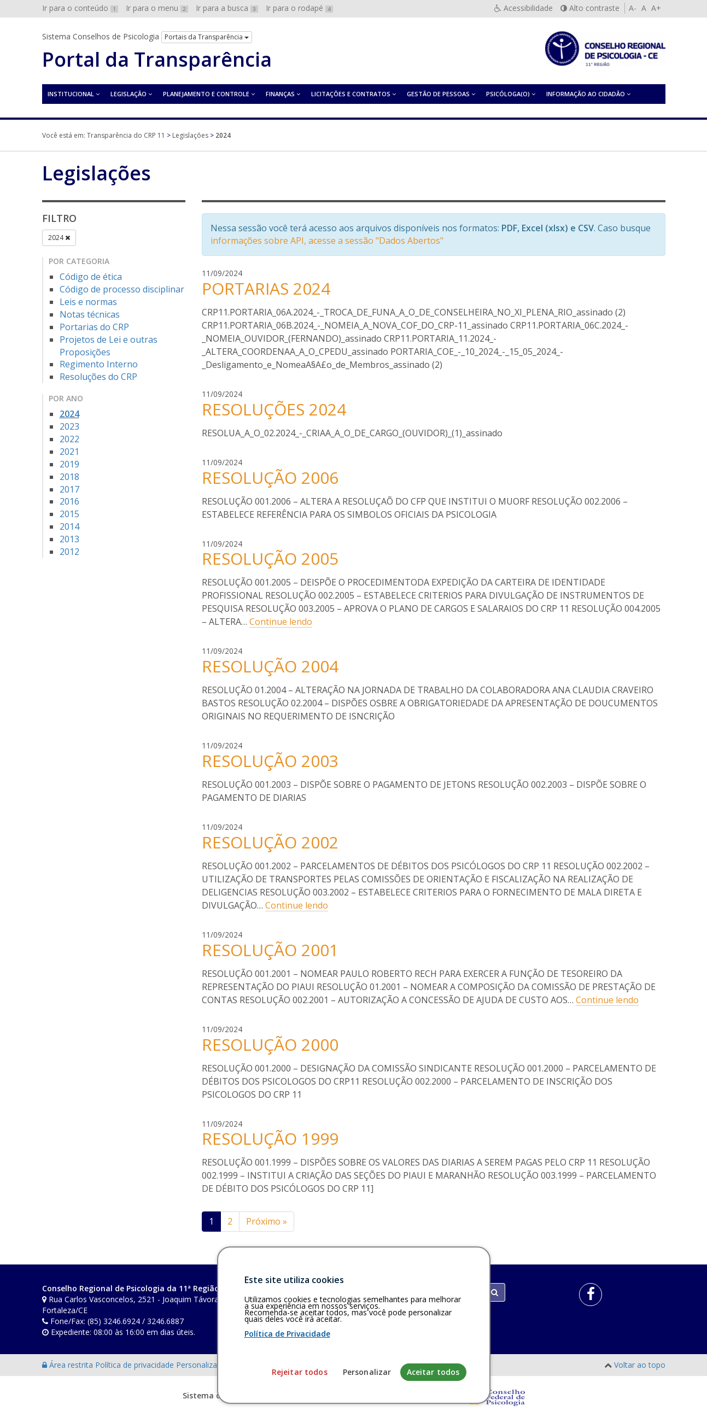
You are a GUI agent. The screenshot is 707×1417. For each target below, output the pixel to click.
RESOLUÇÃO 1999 (270, 1138)
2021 (69, 452)
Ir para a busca (227, 8)
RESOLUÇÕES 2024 (274, 409)
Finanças (280, 94)
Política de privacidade (135, 1365)
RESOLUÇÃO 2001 (270, 950)
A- (632, 8)
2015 (69, 514)
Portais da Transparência (207, 37)
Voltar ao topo (639, 1365)
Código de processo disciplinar (122, 289)
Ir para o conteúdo (80, 8)
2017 (69, 489)
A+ (656, 8)
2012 (69, 552)
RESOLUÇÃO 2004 (270, 666)
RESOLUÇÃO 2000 (270, 1044)
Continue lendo (280, 622)
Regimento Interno (99, 364)
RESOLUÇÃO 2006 (270, 477)
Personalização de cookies (223, 1365)
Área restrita (68, 1365)
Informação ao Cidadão (585, 94)
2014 (69, 526)
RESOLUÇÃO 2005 (270, 558)
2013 (69, 539)
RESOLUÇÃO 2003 (270, 761)
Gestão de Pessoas (438, 94)
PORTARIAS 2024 (266, 288)
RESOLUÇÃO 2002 (270, 842)
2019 (69, 464)
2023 (69, 426)
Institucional (71, 94)
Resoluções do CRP (98, 377)
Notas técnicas (90, 314)
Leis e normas (88, 302)
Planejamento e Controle (206, 94)
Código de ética (91, 277)
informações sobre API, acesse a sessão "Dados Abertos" (327, 241)
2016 (69, 501)
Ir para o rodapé (299, 8)
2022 (69, 439)
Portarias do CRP (94, 327)
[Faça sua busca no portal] (396, 1292)
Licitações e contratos (350, 94)
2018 (69, 477)
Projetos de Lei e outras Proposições (108, 345)
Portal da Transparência (157, 60)
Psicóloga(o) (508, 94)
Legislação (128, 94)
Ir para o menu (157, 8)
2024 (59, 237)
